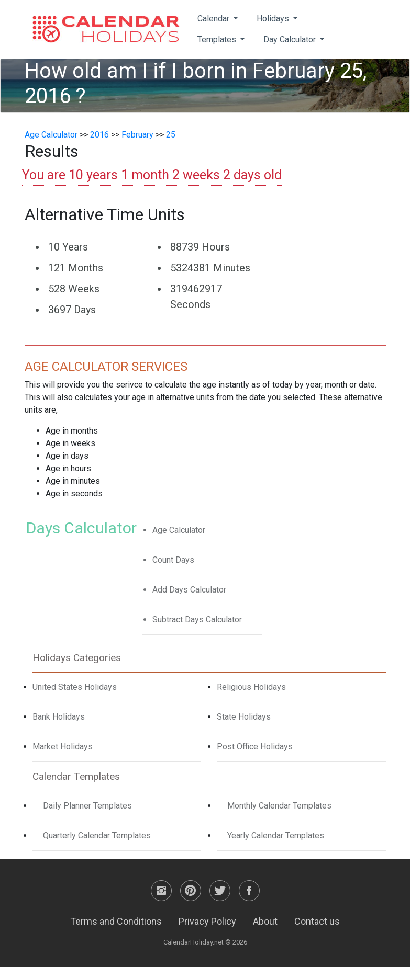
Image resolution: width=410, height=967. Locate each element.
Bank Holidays (58, 717)
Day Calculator (290, 39)
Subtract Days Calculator (197, 619)
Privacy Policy (207, 921)
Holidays (274, 19)
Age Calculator (51, 135)
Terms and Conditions (116, 921)
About (265, 921)
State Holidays (244, 717)
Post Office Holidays (255, 747)
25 (170, 135)
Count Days (173, 560)
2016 (99, 135)
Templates (217, 39)
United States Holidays (74, 687)
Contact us (317, 921)
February (137, 135)
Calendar (214, 19)
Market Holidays (62, 747)
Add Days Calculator (189, 590)
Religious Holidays (251, 687)
